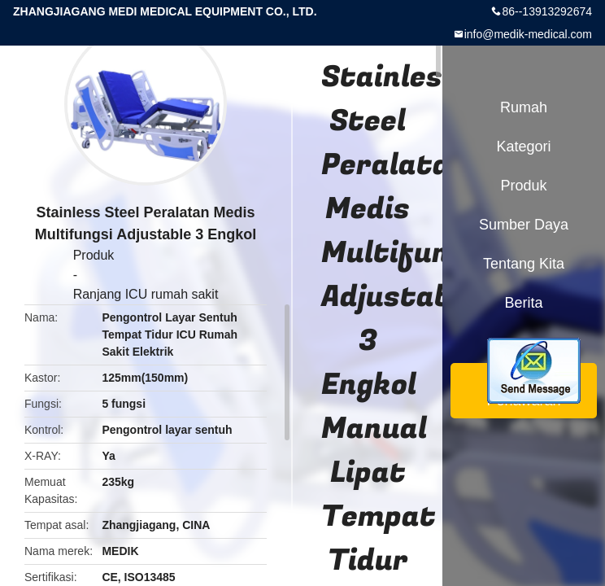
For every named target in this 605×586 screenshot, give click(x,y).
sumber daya (523, 224)
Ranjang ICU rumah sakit (146, 294)
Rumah (523, 107)
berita (523, 303)
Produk (94, 255)
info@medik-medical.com (528, 34)
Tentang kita (523, 264)
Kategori (523, 146)
